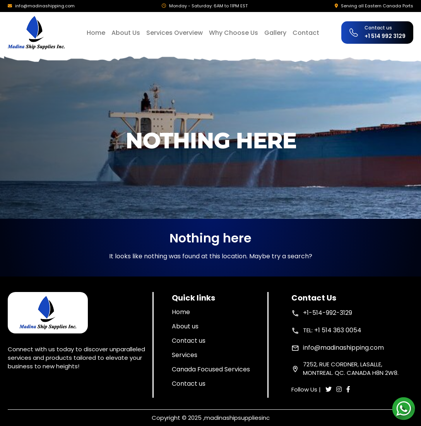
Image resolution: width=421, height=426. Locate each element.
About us (185, 326)
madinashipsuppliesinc (237, 418)
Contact (306, 32)
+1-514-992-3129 (327, 312)
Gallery (275, 32)
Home (96, 32)
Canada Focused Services (211, 369)
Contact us (188, 340)
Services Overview (174, 32)
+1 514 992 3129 (385, 36)
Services (184, 354)
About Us (125, 32)
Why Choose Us (233, 32)
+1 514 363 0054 (337, 330)
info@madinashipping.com (45, 6)
